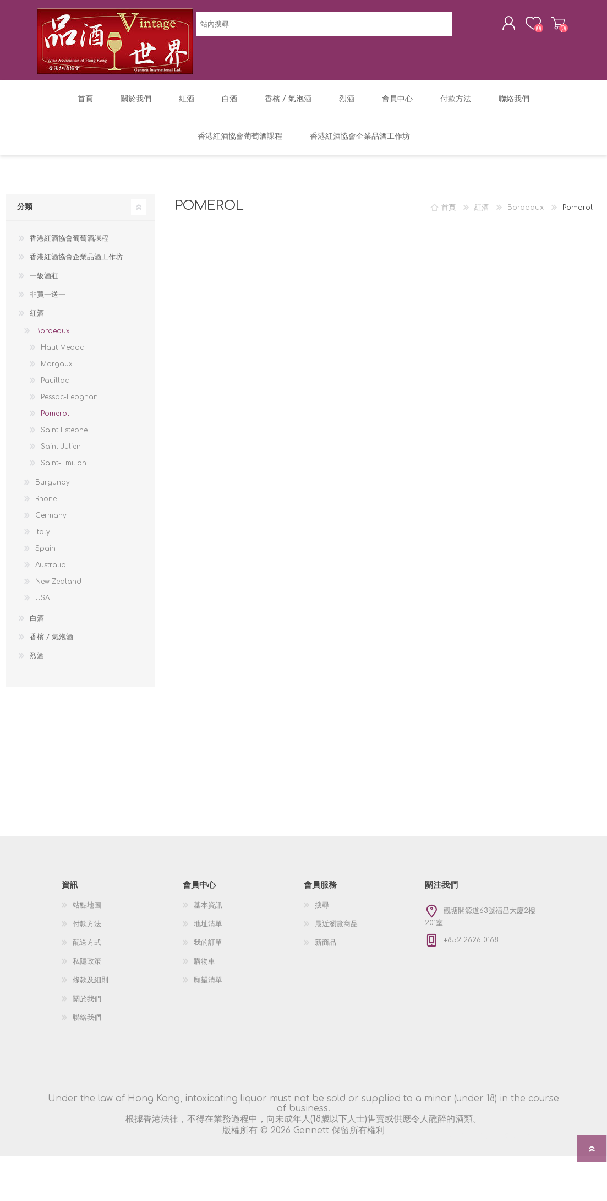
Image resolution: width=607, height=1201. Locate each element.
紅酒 (37, 358)
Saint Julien (61, 492)
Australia (50, 610)
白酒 (37, 663)
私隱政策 (87, 1006)
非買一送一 (47, 340)
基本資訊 (208, 950)
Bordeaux (52, 376)
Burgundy (52, 527)
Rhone (46, 544)
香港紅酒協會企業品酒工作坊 (76, 302)
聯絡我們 (87, 1063)
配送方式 (87, 988)
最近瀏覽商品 (336, 969)
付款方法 (87, 969)
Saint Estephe (64, 475)
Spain (45, 593)
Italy (42, 577)
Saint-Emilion (63, 508)
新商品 (325, 988)
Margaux (57, 409)
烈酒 (37, 701)
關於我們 (87, 1044)
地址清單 (208, 969)
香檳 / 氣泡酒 (51, 682)
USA (42, 643)
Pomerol (55, 459)
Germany (51, 560)
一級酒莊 (44, 321)
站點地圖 (87, 950)
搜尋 (322, 950)
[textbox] (246, 99)
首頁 (448, 253)
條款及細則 (90, 1025)
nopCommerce (526, 1180)
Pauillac (55, 426)
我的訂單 (208, 988)
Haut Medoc (62, 392)
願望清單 (208, 1025)
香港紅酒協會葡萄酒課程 (69, 283)
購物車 (547, 27)
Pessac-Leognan (69, 442)
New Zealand (58, 627)
